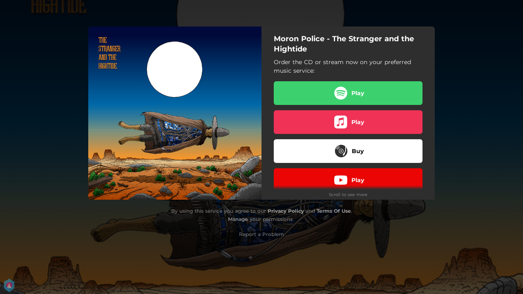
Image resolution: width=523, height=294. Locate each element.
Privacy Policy (286, 211)
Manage (238, 219)
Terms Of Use (334, 211)
